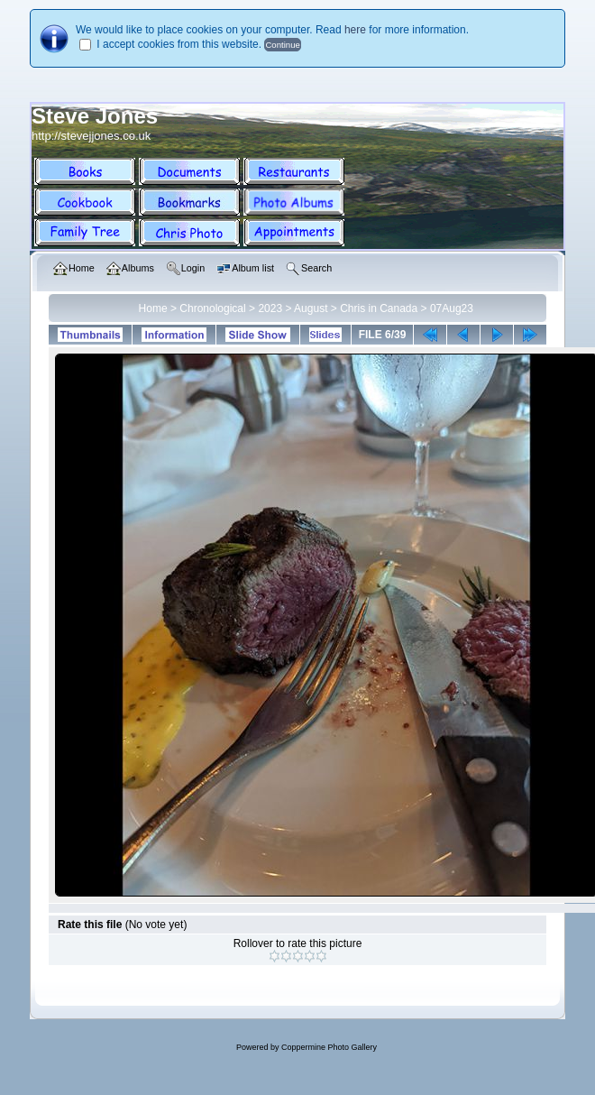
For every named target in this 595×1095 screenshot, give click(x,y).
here (355, 29)
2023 (270, 308)
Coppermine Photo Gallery (329, 1047)
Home (153, 308)
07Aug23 (451, 308)
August (310, 308)
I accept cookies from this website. (178, 44)
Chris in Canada (378, 308)
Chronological (212, 308)
